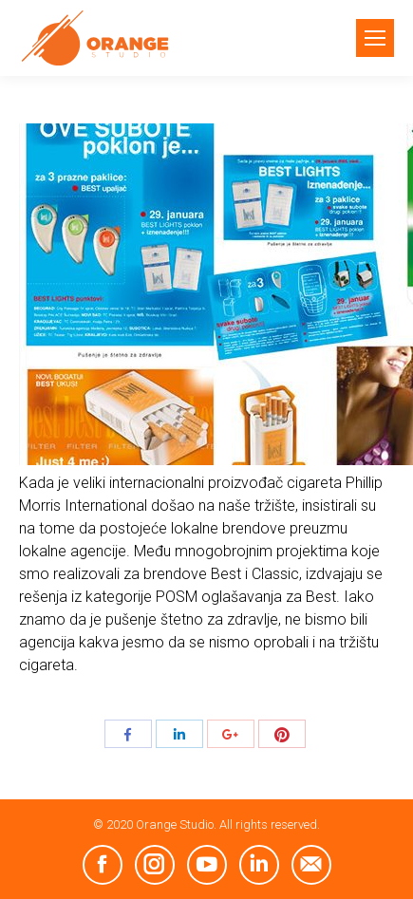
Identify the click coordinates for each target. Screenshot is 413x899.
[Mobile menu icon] (375, 38)
